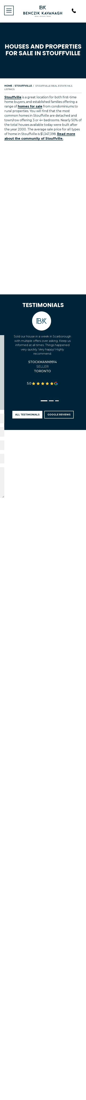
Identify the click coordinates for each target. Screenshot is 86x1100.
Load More (43, 154)
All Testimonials (27, 414)
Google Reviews (58, 414)
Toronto (42, 371)
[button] (44, 400)
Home (8, 85)
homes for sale (30, 106)
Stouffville (23, 85)
